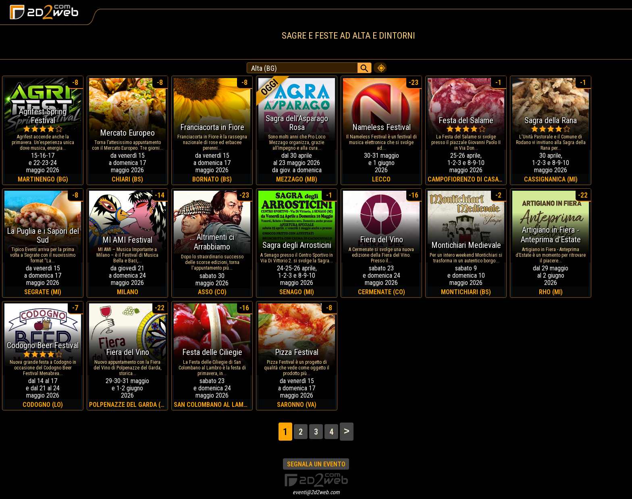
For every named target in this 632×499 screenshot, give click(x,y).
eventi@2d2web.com (316, 492)
